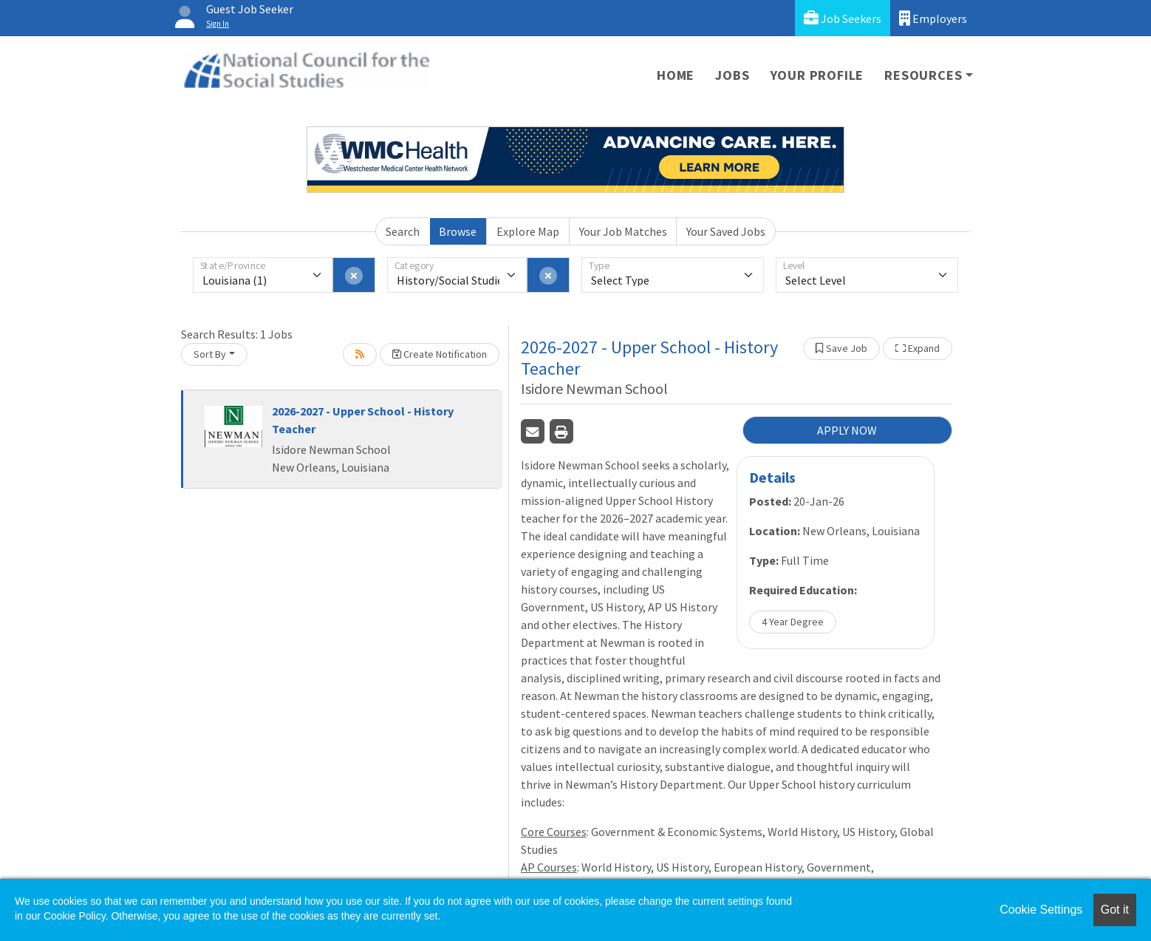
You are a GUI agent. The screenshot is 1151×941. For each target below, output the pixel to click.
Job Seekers (842, 18)
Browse (458, 231)
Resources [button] (923, 75)
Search (403, 231)
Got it (1115, 909)
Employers (933, 18)
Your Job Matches (623, 231)
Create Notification (439, 354)
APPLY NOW (847, 430)
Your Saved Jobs (725, 231)
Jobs (732, 75)
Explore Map (527, 231)
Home (675, 75)
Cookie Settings (1041, 909)
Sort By (210, 354)
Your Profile (817, 75)
